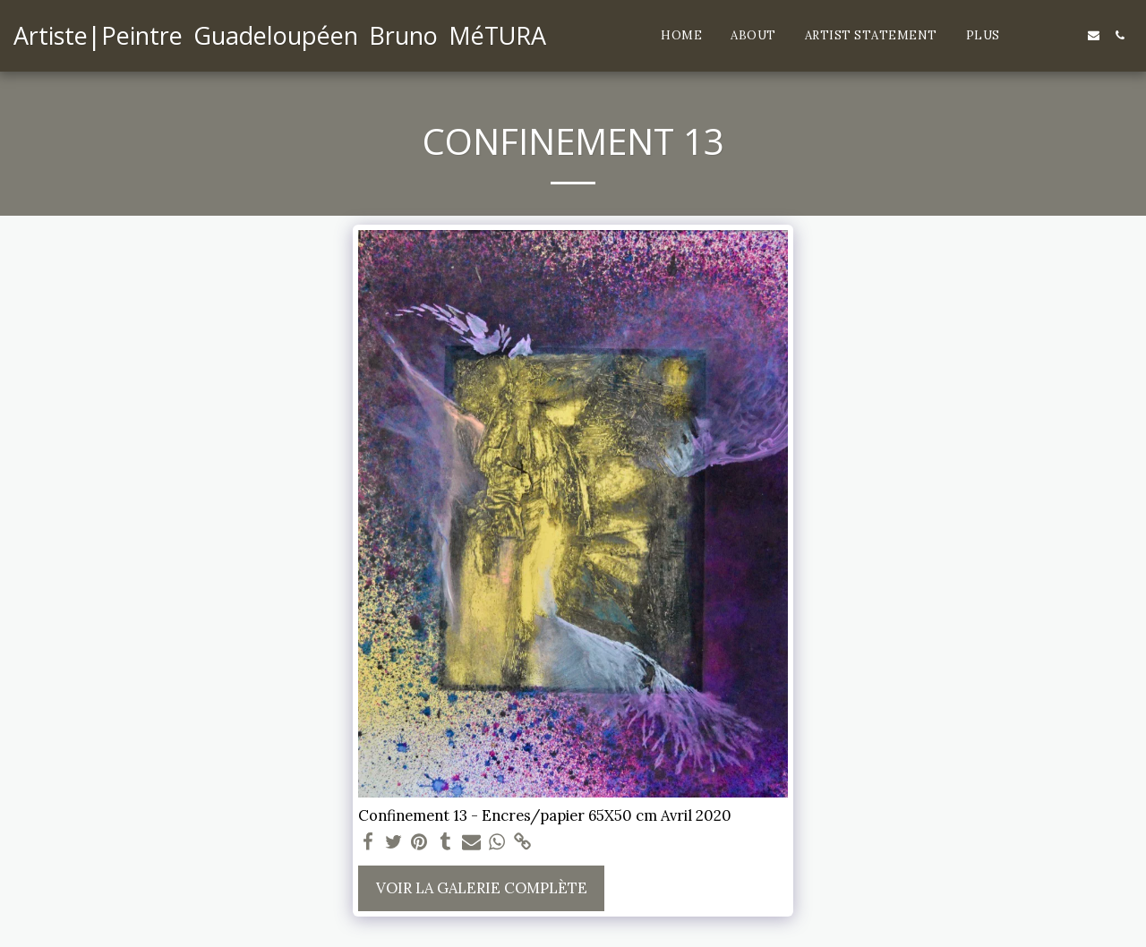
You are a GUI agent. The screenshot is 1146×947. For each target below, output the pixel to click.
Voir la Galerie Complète (481, 888)
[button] (1042, 35)
